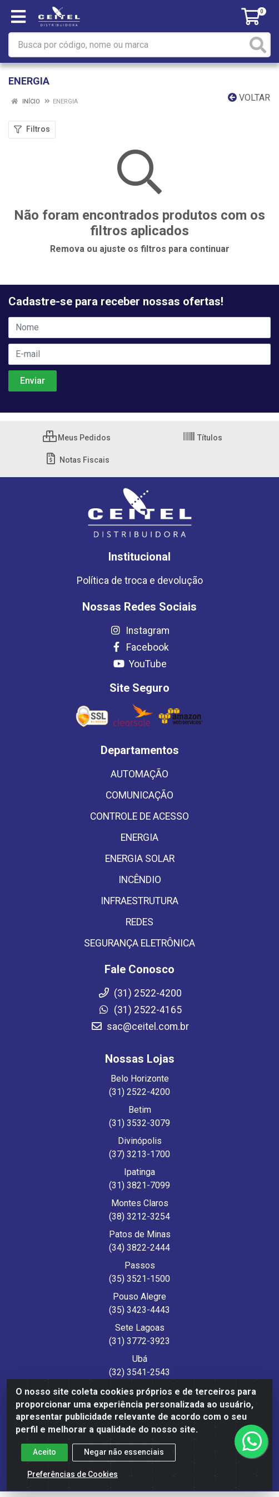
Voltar (249, 97)
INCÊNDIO (139, 879)
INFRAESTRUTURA (139, 900)
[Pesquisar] (258, 44)
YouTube (140, 664)
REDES (139, 922)
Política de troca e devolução (140, 580)
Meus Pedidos (77, 437)
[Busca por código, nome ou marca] (128, 44)
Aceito (44, 1452)
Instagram (139, 630)
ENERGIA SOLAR (140, 858)
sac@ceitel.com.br (140, 1026)
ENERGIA (139, 837)
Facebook (139, 647)
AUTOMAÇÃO (139, 774)
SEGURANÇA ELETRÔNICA (139, 943)
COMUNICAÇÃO (139, 795)
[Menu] (18, 17)
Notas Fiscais (76, 459)
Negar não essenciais (124, 1452)
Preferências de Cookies (72, 1474)
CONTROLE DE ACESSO (139, 816)
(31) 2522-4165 (140, 1009)
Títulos (202, 437)
